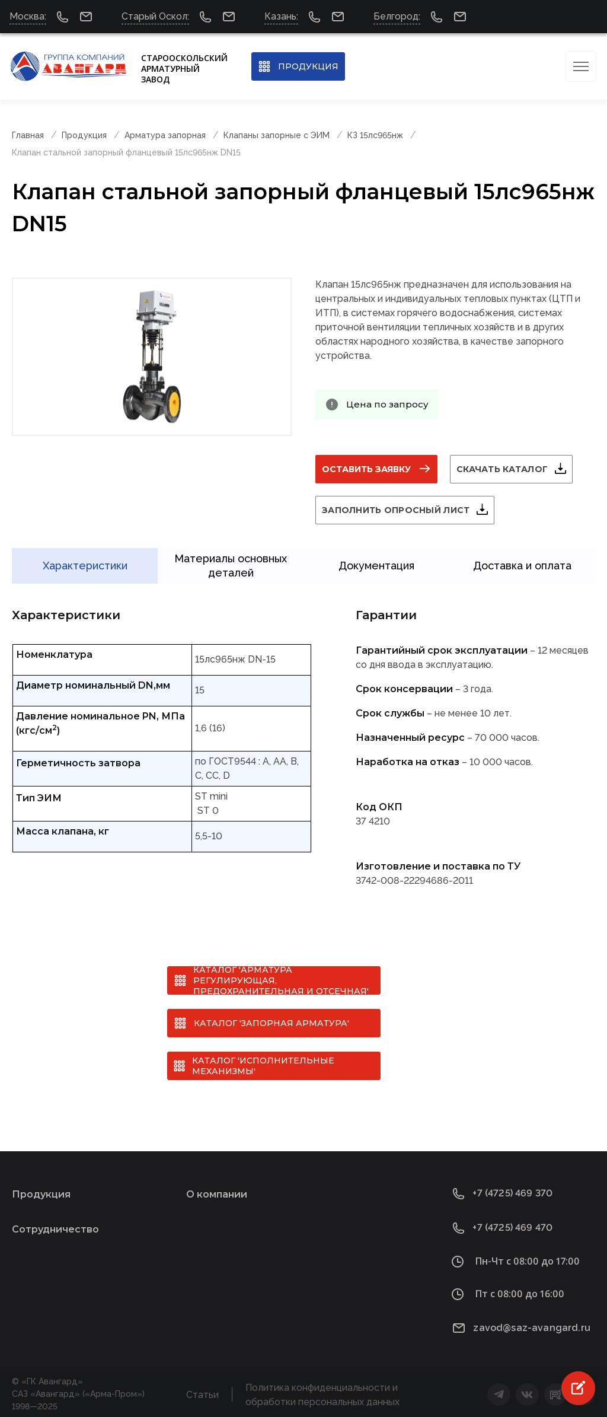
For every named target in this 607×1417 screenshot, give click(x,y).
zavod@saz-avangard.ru (531, 1326)
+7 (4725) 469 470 (512, 1227)
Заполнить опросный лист (395, 510)
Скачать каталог (502, 469)
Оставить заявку (366, 469)
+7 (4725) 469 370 (512, 1192)
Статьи (202, 1393)
